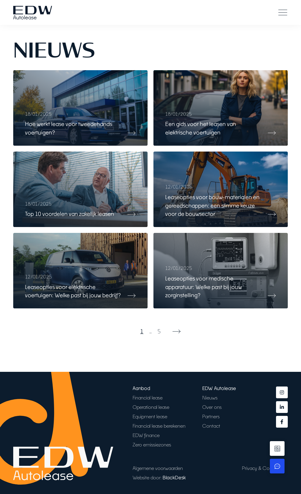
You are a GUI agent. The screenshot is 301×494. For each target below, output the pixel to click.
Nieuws (210, 397)
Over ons (212, 407)
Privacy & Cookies (261, 468)
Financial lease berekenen (159, 426)
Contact (211, 426)
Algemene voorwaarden (158, 468)
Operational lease (151, 407)
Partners (211, 416)
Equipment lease (150, 416)
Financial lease (148, 397)
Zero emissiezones (152, 444)
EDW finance (146, 435)
